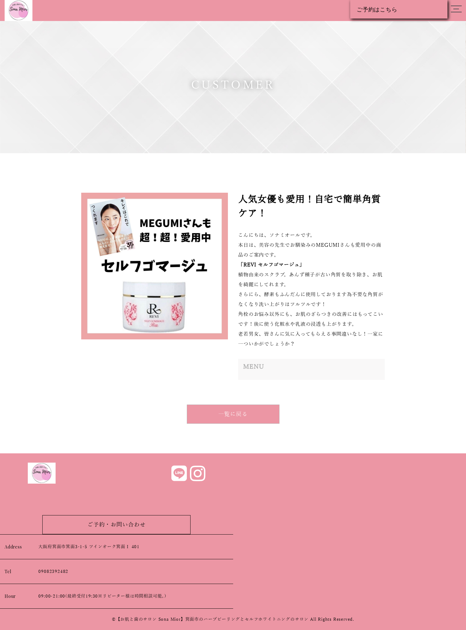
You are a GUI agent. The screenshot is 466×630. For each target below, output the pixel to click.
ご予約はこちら (377, 9)
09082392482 (53, 571)
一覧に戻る (233, 414)
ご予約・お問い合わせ (116, 525)
